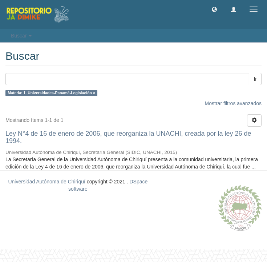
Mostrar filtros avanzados (233, 103)
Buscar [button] (21, 36)
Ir (255, 79)
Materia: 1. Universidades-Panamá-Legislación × (51, 93)
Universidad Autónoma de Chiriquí (46, 181)
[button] (214, 9)
